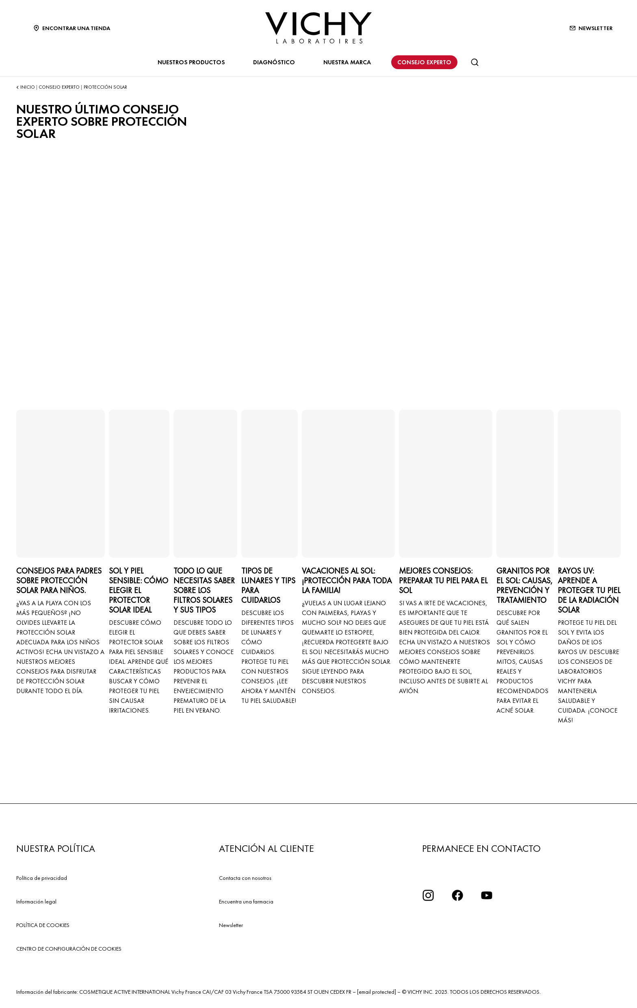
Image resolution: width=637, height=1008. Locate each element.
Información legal (36, 901)
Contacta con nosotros (245, 877)
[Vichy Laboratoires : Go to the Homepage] (318, 28)
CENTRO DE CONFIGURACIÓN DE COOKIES (68, 948)
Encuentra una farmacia (246, 901)
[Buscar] (474, 62)
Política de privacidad (41, 877)
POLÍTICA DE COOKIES (42, 925)
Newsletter (231, 925)
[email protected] (376, 991)
